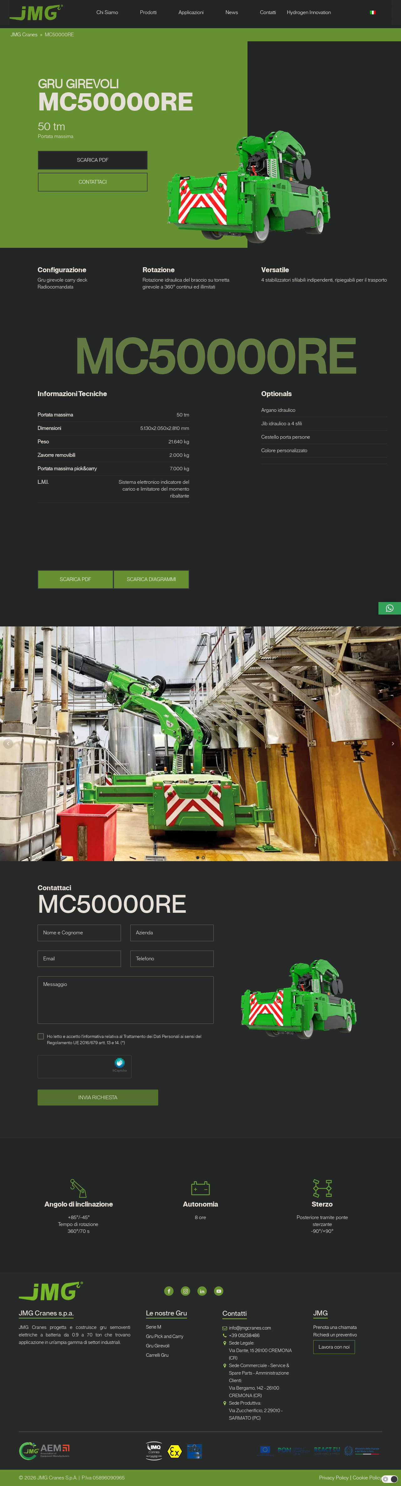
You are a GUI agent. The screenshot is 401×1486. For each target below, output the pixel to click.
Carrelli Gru (157, 1355)
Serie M (153, 1327)
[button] (389, 608)
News (232, 12)
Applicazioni (191, 12)
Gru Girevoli (157, 1346)
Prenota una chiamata (335, 1327)
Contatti (268, 12)
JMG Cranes (24, 35)
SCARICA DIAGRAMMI (151, 579)
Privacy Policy (334, 1478)
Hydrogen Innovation (309, 12)
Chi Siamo (107, 12)
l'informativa (92, 1036)
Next (393, 744)
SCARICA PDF (92, 160)
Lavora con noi (334, 1347)
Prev (8, 744)
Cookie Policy (367, 1478)
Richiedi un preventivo (335, 1335)
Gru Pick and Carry (164, 1336)
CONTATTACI (93, 182)
